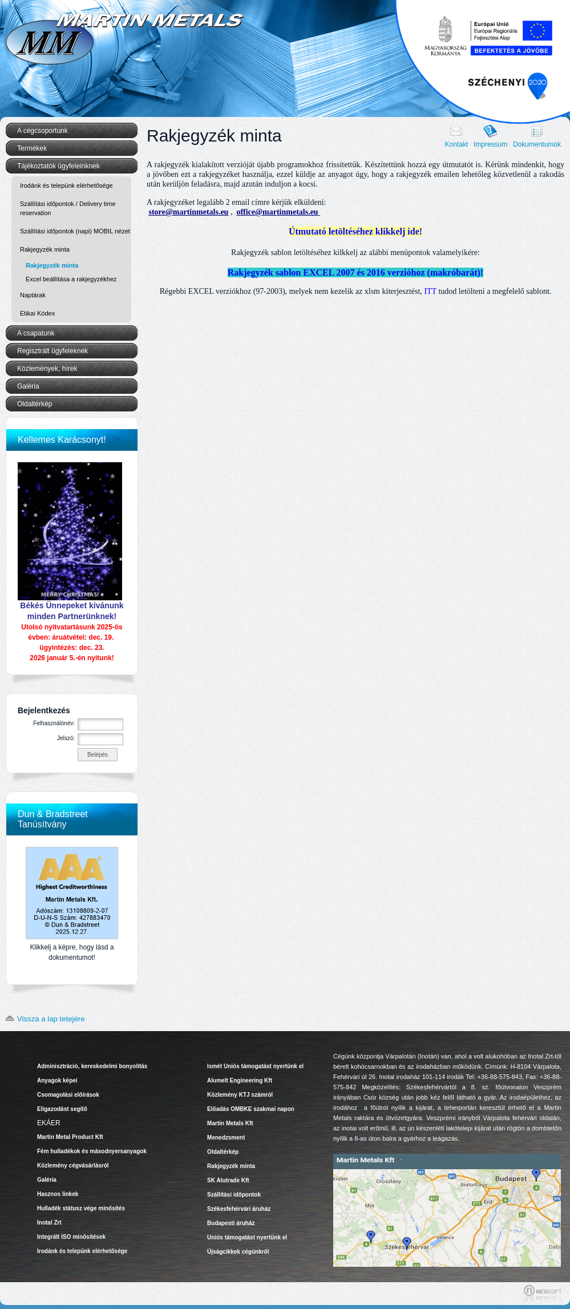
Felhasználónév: (54, 723)
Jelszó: (66, 738)
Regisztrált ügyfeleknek (52, 351)
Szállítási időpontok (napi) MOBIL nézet (75, 231)
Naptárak (33, 295)
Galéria (28, 386)
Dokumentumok (537, 144)
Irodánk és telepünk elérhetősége (66, 185)
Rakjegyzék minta (52, 265)
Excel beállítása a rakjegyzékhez (71, 279)
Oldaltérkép (34, 404)
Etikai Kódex (37, 313)
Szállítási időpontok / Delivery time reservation (68, 208)
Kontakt (456, 144)
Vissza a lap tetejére (42, 1019)
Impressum (490, 144)
